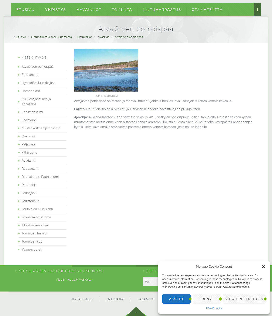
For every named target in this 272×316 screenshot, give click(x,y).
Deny (206, 299)
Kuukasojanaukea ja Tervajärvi (36, 101)
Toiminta (122, 9)
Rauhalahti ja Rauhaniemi (40, 177)
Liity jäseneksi (81, 299)
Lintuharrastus (162, 9)
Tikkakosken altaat (35, 225)
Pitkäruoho (29, 152)
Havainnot (88, 9)
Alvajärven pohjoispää (129, 37)
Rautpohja (29, 185)
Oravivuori (29, 136)
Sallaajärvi (29, 193)
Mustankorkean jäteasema (41, 128)
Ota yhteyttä (207, 9)
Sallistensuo (30, 201)
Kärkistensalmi (32, 112)
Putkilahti (28, 160)
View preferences (244, 299)
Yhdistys (55, 9)
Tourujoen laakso (34, 233)
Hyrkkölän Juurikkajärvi (38, 83)
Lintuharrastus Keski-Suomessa (51, 37)
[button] (263, 267)
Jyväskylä (103, 37)
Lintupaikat (84, 37)
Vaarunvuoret (31, 249)
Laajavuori (29, 120)
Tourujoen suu (32, 241)
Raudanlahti (30, 169)
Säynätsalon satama (36, 217)
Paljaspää (28, 144)
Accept (176, 299)
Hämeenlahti (31, 91)
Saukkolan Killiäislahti (37, 209)
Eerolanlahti (30, 75)
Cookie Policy (214, 308)
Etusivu (25, 9)
